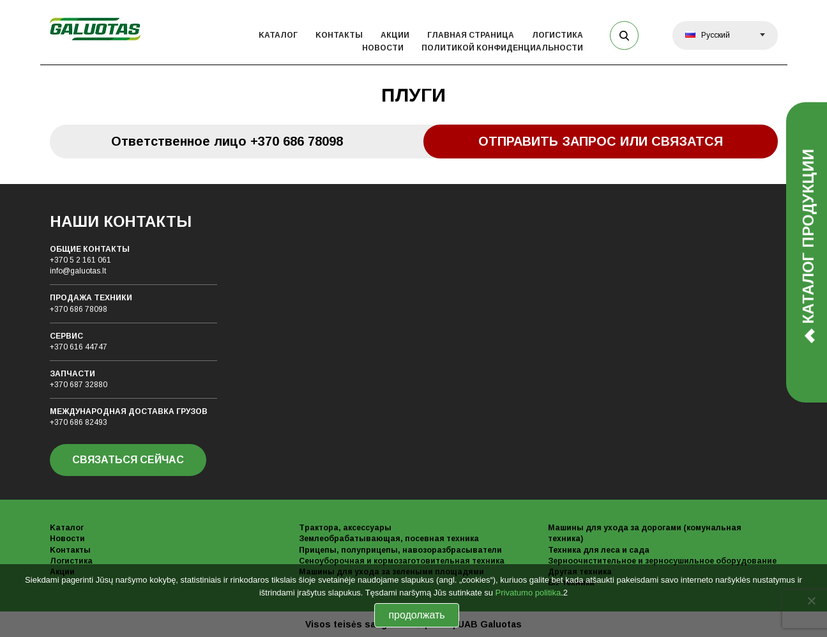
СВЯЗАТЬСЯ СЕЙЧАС (128, 459)
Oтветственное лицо (227, 141)
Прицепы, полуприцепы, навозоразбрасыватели (400, 550)
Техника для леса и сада (598, 550)
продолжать (416, 615)
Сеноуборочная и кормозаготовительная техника (402, 560)
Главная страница (470, 35)
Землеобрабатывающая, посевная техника (389, 538)
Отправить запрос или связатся (600, 141)
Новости (383, 47)
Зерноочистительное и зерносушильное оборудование (662, 560)
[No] (811, 600)
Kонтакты (339, 35)
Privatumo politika (528, 592)
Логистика (557, 35)
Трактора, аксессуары (345, 527)
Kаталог (278, 35)
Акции (395, 35)
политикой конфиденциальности (502, 47)
